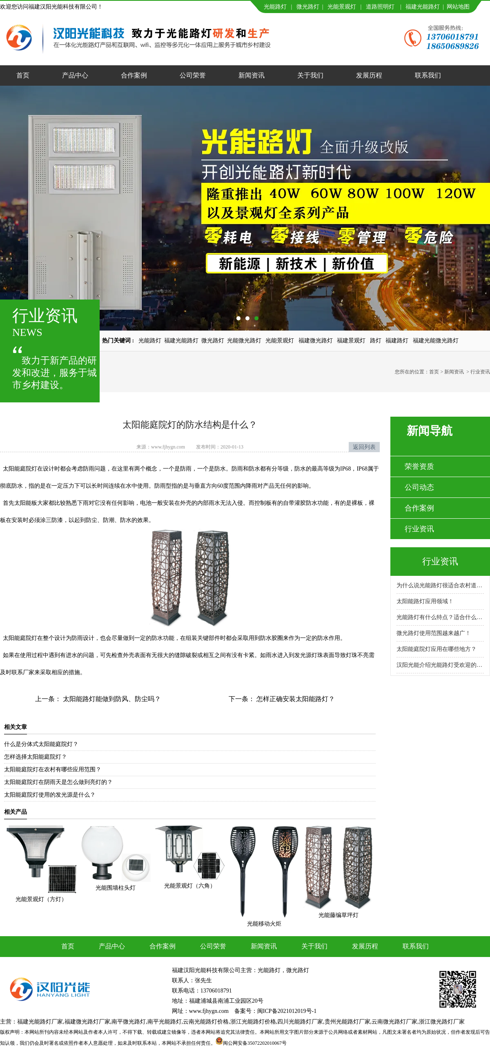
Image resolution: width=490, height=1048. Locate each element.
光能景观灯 (341, 7)
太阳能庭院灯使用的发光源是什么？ (50, 795)
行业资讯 (419, 529)
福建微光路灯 (315, 340)
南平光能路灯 (164, 1022)
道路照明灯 (380, 7)
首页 (22, 75)
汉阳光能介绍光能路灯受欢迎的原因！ (440, 665)
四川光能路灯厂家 (300, 1022)
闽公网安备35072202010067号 (255, 1043)
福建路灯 (396, 340)
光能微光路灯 (244, 340)
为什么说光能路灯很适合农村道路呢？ (440, 585)
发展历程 (369, 75)
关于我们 (310, 75)
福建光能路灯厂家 (40, 1022)
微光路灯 (307, 7)
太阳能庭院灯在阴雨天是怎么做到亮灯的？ (58, 782)
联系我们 (428, 75)
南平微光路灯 (128, 1022)
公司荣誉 (193, 75)
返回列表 (364, 447)
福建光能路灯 (422, 7)
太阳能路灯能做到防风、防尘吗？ (111, 698)
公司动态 (419, 487)
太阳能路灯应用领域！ (425, 601)
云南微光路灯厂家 (394, 1022)
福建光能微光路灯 (436, 340)
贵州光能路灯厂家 (347, 1022)
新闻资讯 (251, 75)
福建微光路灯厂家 (87, 1022)
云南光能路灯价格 (206, 1022)
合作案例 (134, 75)
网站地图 (458, 7)
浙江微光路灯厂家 (442, 1022)
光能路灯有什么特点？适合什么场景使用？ (440, 617)
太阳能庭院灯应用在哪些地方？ (436, 649)
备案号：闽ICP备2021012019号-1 (275, 1011)
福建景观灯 (351, 340)
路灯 (375, 340)
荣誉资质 (419, 466)
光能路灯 (275, 7)
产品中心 (75, 75)
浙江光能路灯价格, (254, 1022)
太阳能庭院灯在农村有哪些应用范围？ (52, 769)
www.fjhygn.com (168, 447)
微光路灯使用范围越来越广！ (433, 633)
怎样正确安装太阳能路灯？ (295, 698)
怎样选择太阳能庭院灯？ (35, 757)
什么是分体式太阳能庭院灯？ (41, 744)
